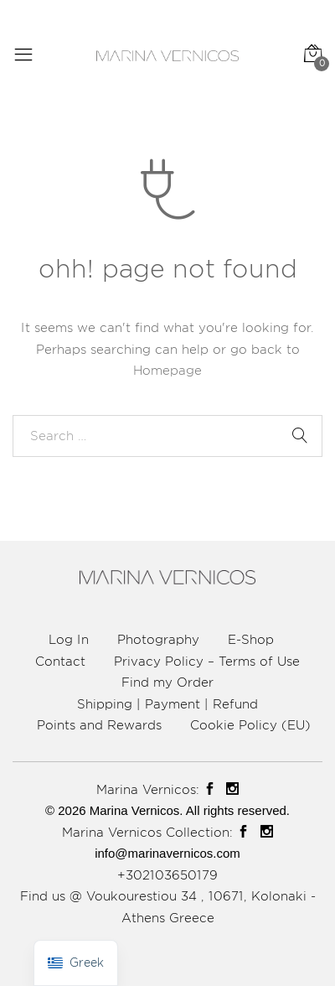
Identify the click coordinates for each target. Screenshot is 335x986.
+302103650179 (167, 875)
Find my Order (167, 682)
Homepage (167, 370)
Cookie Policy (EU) (250, 725)
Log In (69, 639)
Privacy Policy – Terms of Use (207, 661)
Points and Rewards (99, 725)
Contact (60, 661)
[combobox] (167, 436)
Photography (158, 639)
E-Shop (251, 639)
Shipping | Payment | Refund (167, 704)
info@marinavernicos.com (167, 853)
